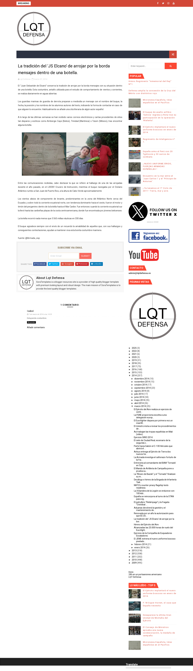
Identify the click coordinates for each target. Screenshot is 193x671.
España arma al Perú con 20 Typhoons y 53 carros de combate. (158, 154)
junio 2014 (139, 397)
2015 (134, 372)
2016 (134, 369)
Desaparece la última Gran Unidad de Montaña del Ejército (157, 618)
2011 (134, 557)
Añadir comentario (36, 327)
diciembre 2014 (142, 378)
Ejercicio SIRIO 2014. (143, 437)
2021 (134, 354)
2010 (134, 560)
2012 (134, 553)
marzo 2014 (140, 406)
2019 (134, 360)
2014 (134, 375)
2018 (134, 363)
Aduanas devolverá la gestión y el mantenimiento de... (150, 509)
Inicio (131, 572)
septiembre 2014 (142, 388)
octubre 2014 (140, 384)
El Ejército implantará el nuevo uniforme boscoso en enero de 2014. (159, 129)
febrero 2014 (140, 544)
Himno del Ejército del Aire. (146, 524)
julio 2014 (139, 394)
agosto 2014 (140, 391)
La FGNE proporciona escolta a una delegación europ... (150, 416)
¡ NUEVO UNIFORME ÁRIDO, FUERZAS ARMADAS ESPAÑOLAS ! (157, 166)
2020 (134, 357)
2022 (134, 351)
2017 (134, 366)
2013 (134, 550)
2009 (134, 563)
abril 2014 (139, 403)
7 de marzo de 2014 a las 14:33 (40, 314)
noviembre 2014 (142, 381)
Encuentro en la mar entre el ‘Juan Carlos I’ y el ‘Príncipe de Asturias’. (159, 178)
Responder (31, 322)
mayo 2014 (140, 400)
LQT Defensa (135, 577)
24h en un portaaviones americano (145, 574)
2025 (134, 348)
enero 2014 (140, 547)
